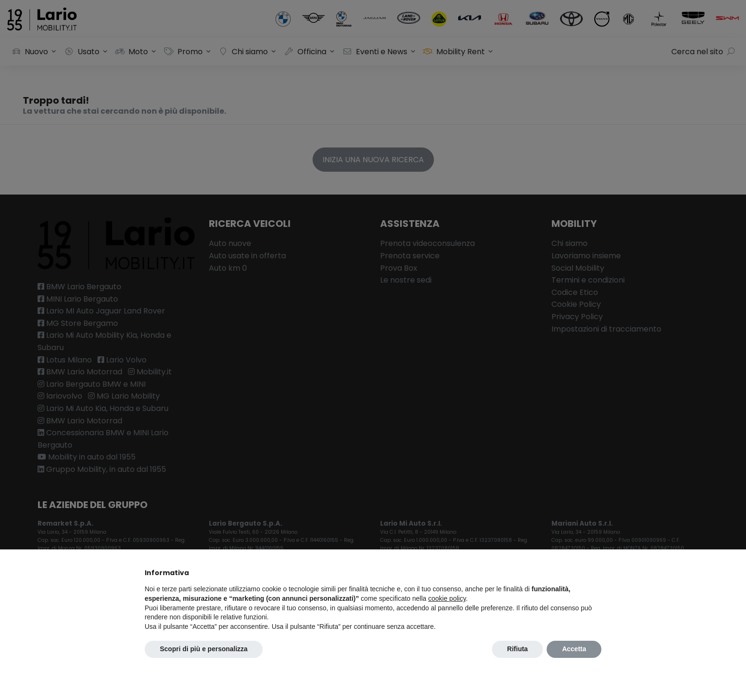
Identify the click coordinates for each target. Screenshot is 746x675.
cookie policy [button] (447, 598)
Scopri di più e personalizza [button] (203, 649)
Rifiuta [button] (517, 649)
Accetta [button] (574, 649)
